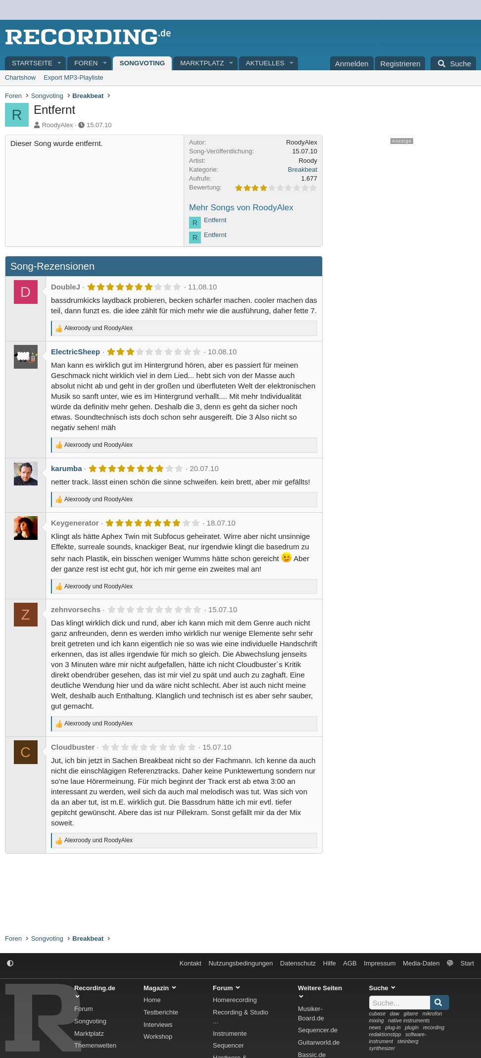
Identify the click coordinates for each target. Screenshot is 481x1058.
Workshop (158, 1036)
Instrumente (230, 1033)
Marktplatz (202, 63)
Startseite (32, 63)
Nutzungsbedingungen (240, 963)
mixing (376, 1020)
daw (394, 1013)
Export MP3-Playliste (73, 77)
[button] (59, 63)
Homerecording (235, 1000)
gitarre (410, 1013)
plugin (412, 1027)
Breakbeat (302, 169)
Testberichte (161, 1012)
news (375, 1027)
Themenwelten (95, 1045)
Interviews (158, 1024)
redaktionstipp (385, 1034)
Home (152, 1000)
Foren (85, 63)
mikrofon (432, 1013)
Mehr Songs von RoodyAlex (241, 207)
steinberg (408, 1041)
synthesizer (382, 1048)
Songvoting (142, 63)
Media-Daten (421, 963)
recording (433, 1027)
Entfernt (215, 220)
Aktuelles (265, 63)
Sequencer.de (317, 1030)
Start (467, 963)
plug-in (392, 1027)
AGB (349, 963)
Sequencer (228, 1045)
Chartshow (20, 77)
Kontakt (190, 963)
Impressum (379, 963)
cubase (377, 1013)
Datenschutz (298, 963)
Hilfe (329, 963)
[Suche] (453, 63)
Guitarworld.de (319, 1042)
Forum (83, 1008)
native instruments (409, 1020)
